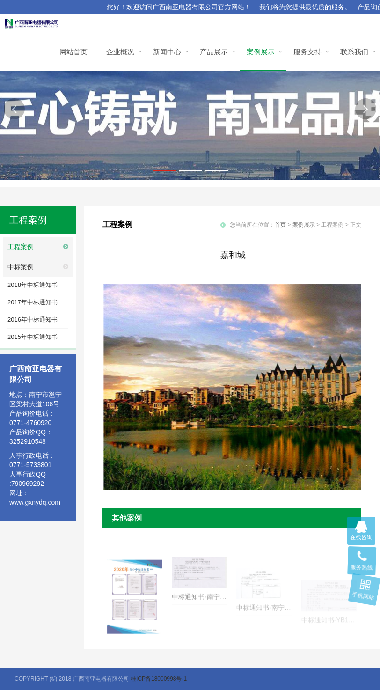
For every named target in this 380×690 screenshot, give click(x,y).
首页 (280, 224)
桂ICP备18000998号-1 (159, 678)
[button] (14, 108)
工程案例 (20, 246)
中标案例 (20, 267)
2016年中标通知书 (32, 319)
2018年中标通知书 (32, 284)
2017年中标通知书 (32, 302)
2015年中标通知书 (32, 336)
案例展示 (303, 224)
